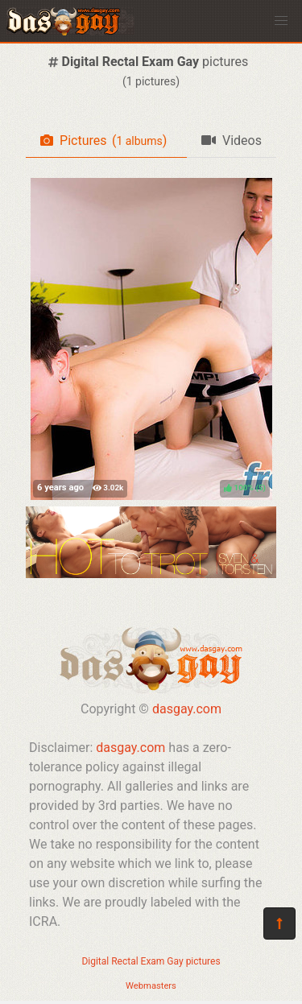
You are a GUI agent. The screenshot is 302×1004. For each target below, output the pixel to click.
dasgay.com (186, 709)
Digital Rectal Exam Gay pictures (150, 961)
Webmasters (151, 986)
